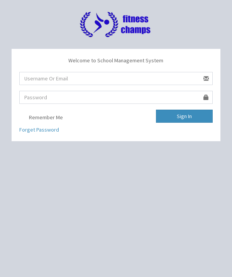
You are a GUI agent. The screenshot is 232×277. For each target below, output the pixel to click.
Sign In (184, 116)
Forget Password (39, 129)
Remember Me (41, 117)
